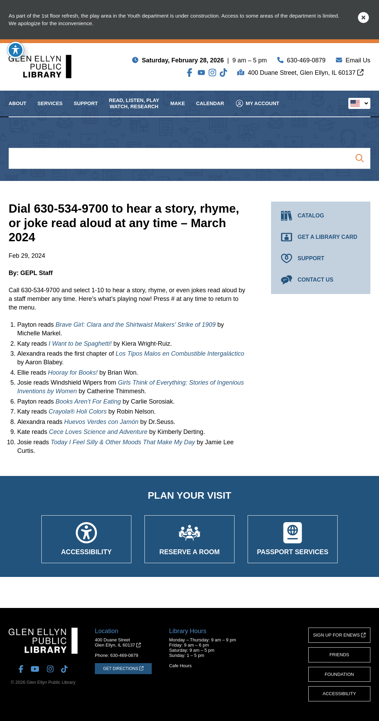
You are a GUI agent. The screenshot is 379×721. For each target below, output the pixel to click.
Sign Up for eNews (339, 635)
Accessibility (339, 693)
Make (177, 109)
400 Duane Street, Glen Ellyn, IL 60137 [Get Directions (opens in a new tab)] (305, 73)
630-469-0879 (306, 61)
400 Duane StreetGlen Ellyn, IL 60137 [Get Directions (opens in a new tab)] (118, 642)
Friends (339, 654)
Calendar (210, 109)
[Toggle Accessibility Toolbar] (15, 50)
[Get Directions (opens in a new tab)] (123, 668)
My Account (257, 108)
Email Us (358, 61)
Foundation (339, 674)
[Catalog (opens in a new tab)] (320, 215)
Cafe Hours (180, 665)
